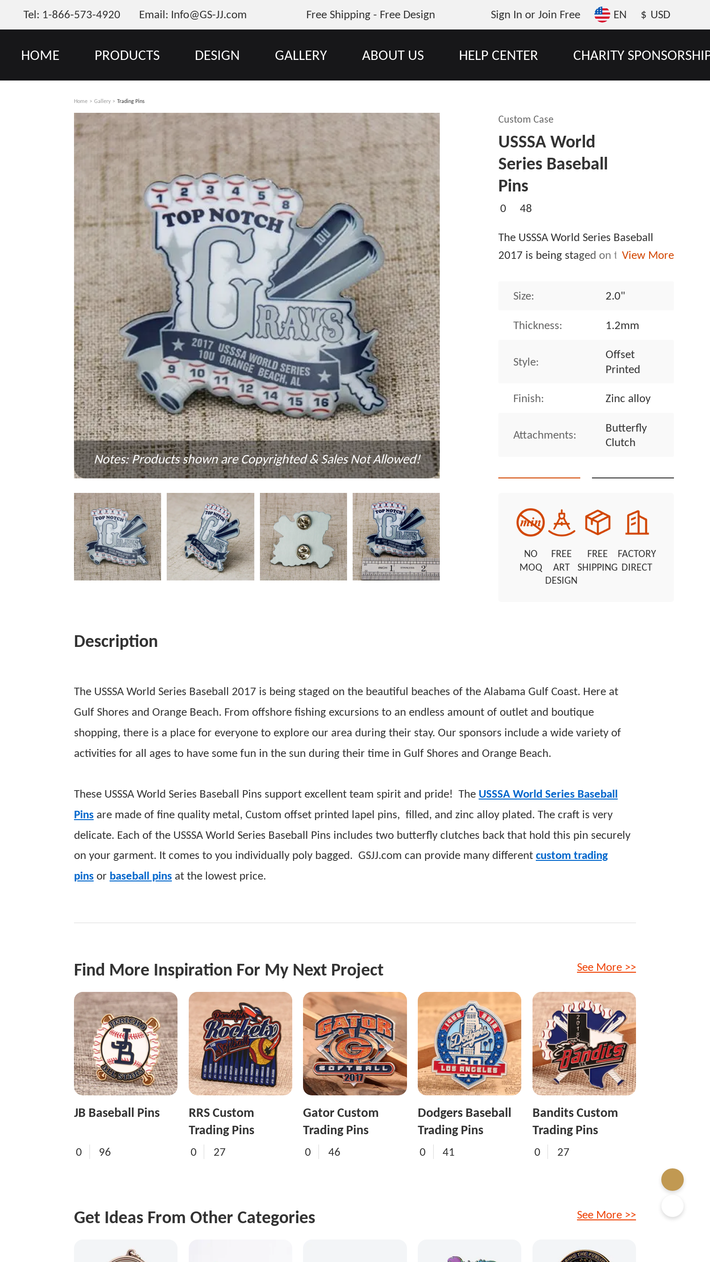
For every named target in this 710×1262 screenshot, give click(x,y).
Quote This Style (549, 461)
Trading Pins (131, 101)
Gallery (102, 101)
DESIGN (217, 55)
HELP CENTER (498, 55)
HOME (40, 55)
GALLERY (301, 55)
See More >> (606, 953)
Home (81, 101)
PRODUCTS (127, 55)
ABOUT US (393, 55)
